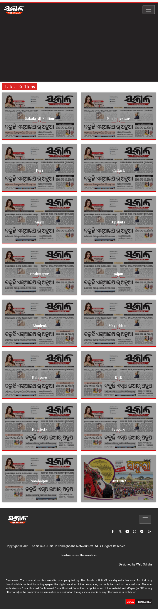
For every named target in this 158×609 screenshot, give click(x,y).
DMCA (130, 602)
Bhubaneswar (118, 118)
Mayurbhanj (118, 325)
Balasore (39, 377)
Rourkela (39, 429)
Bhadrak (39, 325)
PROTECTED (144, 602)
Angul (39, 222)
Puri (39, 170)
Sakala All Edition (39, 118)
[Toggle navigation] (149, 9)
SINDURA (119, 481)
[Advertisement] (79, 48)
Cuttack (118, 170)
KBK (118, 377)
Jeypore (118, 429)
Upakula (118, 222)
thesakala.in (88, 555)
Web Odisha (144, 564)
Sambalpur (40, 481)
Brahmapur (39, 274)
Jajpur (119, 274)
